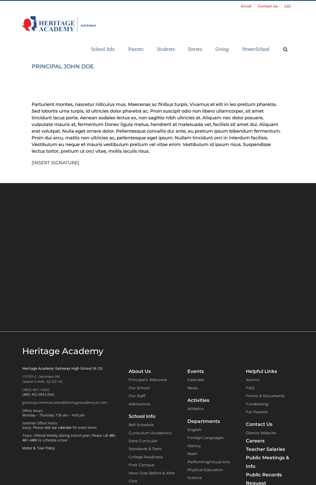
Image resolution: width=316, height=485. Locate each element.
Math (192, 453)
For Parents (257, 412)
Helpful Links (261, 371)
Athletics (195, 408)
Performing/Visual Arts (208, 462)
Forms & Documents (265, 395)
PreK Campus (142, 464)
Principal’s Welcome (148, 379)
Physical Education (205, 469)
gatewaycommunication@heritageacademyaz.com (64, 402)
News (192, 388)
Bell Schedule (141, 424)
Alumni (252, 379)
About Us (140, 371)
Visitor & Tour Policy (38, 448)
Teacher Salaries (265, 449)
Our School (139, 388)
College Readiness (146, 457)
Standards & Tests (145, 448)
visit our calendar (58, 427)
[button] (285, 49)
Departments (203, 421)
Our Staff (137, 395)
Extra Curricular (143, 440)
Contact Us (259, 424)
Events (195, 371)
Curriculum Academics (150, 433)
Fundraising (257, 404)
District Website (261, 433)
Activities (198, 400)
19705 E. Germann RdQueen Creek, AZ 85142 (42, 379)
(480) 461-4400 (35, 389)
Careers (255, 441)
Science (194, 477)
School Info (142, 416)
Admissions (140, 404)
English (194, 429)
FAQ (250, 388)
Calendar (195, 379)
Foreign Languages (205, 437)
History (194, 445)
